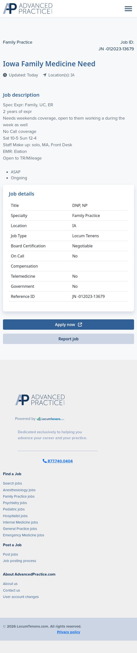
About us (10, 583)
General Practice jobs (20, 528)
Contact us (11, 590)
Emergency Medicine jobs (23, 535)
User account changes (21, 596)
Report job (69, 339)
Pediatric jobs (14, 509)
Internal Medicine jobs (20, 522)
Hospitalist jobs (15, 516)
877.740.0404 (58, 461)
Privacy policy (68, 632)
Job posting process (19, 560)
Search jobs (12, 483)
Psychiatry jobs (15, 503)
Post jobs (10, 554)
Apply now (68, 324)
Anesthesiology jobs (19, 490)
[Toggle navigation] (128, 8)
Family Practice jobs (19, 496)
